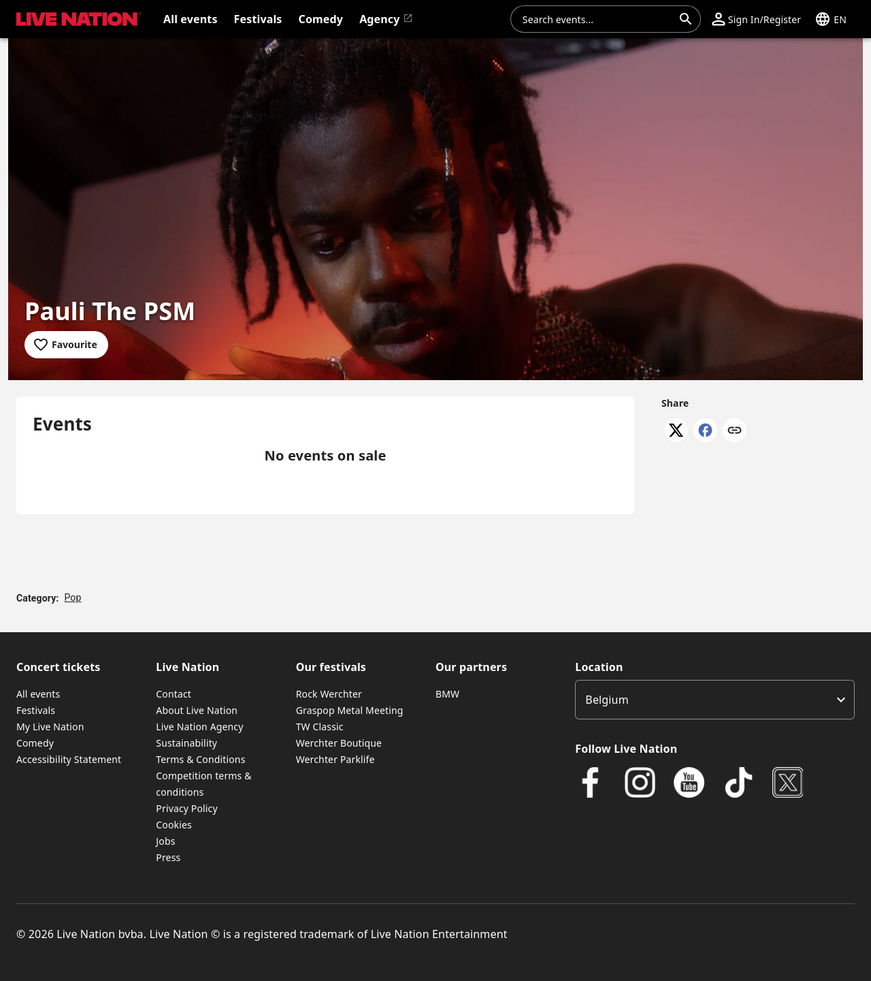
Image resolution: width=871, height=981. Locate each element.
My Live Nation (50, 726)
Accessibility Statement (68, 759)
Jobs (165, 841)
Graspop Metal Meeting (350, 710)
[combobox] (597, 19)
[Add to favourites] (66, 344)
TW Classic (320, 726)
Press (168, 857)
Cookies (174, 824)
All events (38, 693)
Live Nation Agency (199, 726)
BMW (447, 693)
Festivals (35, 710)
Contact (173, 693)
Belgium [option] (606, 699)
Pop (72, 597)
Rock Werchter (329, 693)
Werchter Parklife (335, 759)
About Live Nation (196, 710)
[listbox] (715, 700)
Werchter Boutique (339, 742)
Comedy (35, 742)
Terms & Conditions (200, 759)
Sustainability (186, 742)
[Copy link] (734, 431)
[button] (756, 19)
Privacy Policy (186, 808)
